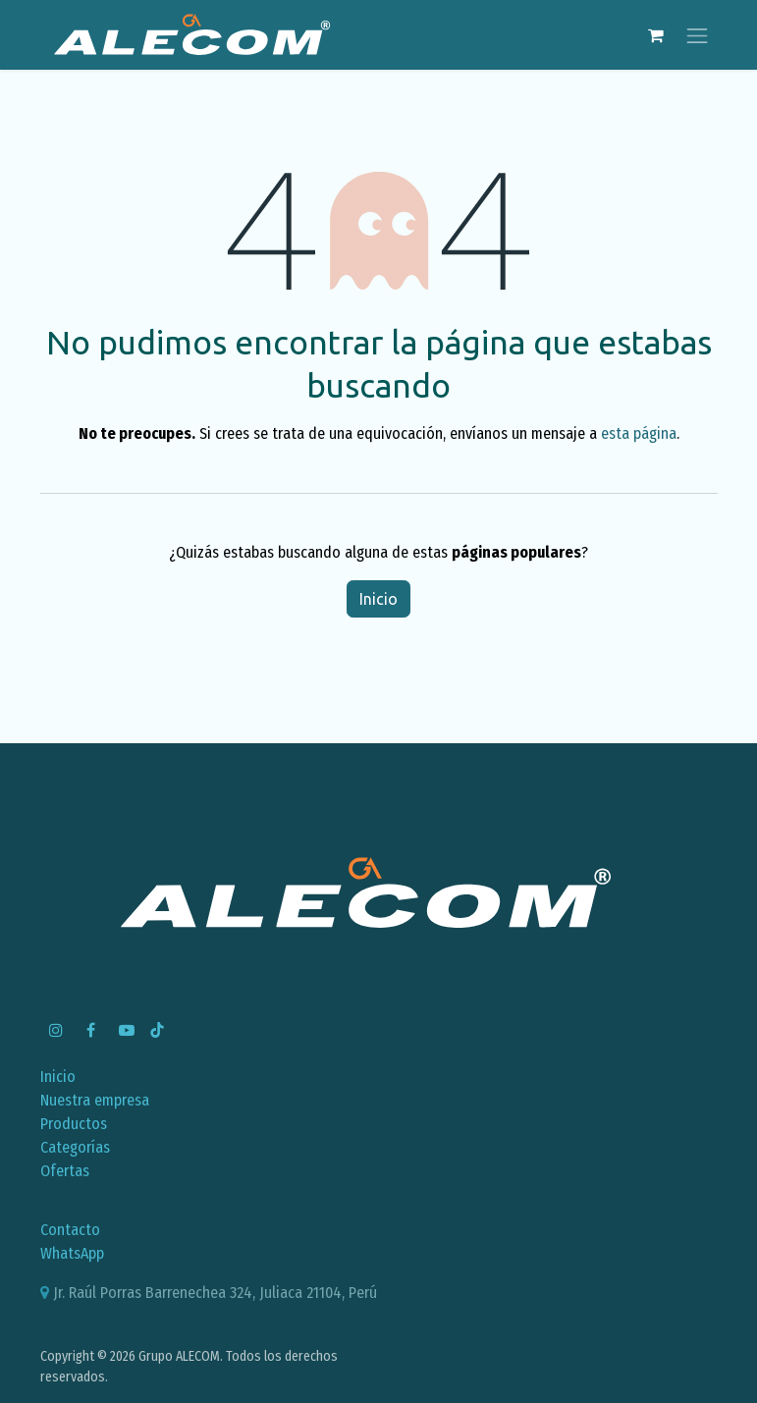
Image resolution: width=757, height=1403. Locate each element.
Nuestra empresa (94, 1100)
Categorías (75, 1147)
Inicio (378, 599)
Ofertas (64, 1170)
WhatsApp (72, 1253)
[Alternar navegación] (697, 35)
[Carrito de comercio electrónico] (655, 35)
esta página (638, 433)
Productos (73, 1123)
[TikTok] (157, 1030)
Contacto (70, 1229)
